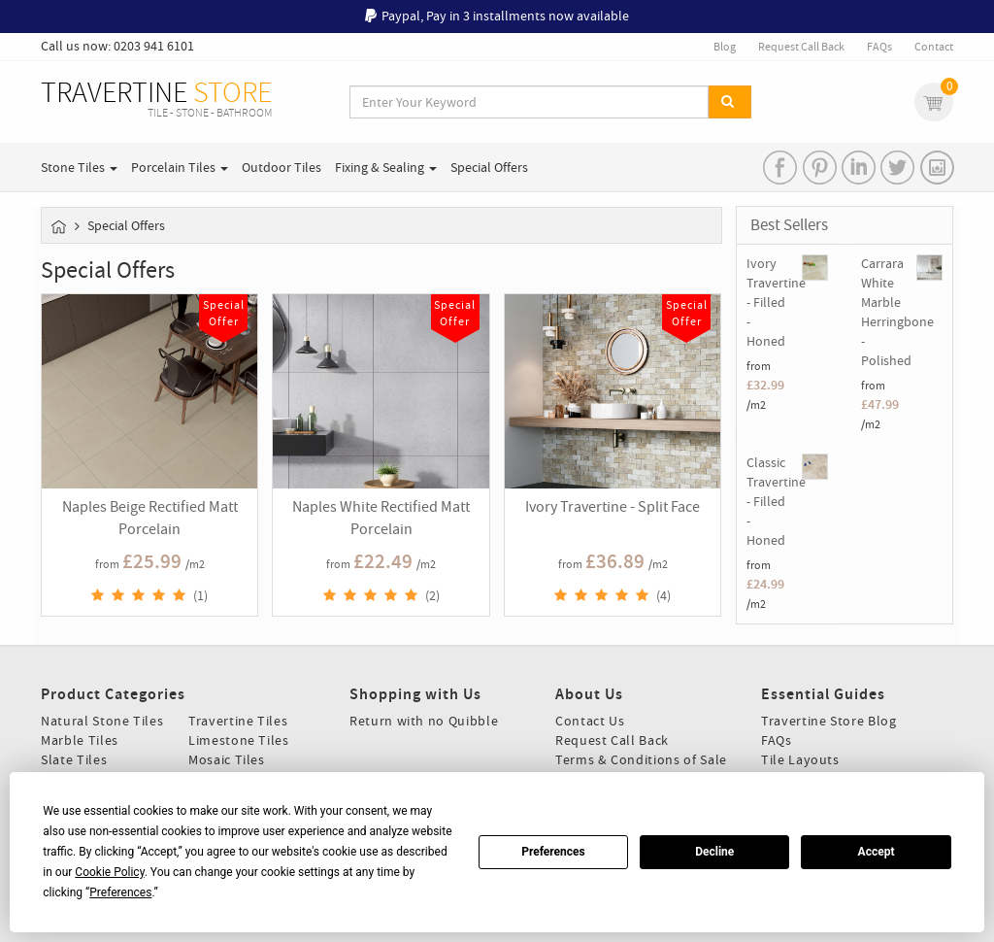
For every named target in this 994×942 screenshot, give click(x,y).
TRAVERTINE (156, 99)
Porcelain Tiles (179, 167)
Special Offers (489, 167)
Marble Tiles (79, 740)
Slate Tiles (74, 759)
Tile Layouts (800, 759)
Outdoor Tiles (281, 167)
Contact (933, 46)
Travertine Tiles (237, 720)
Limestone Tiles (238, 740)
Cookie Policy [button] (109, 872)
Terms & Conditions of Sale (641, 759)
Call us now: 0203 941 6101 (117, 45)
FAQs (879, 46)
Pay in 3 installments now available (527, 15)
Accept (876, 851)
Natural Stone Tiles (102, 720)
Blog (724, 46)
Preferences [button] (120, 892)
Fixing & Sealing (386, 167)
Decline (714, 851)
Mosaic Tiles (226, 759)
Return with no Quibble (423, 720)
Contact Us (590, 720)
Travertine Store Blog (829, 720)
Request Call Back (801, 46)
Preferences (553, 851)
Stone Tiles (79, 167)
